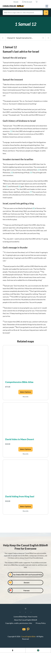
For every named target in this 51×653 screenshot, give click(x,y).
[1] (11, 131)
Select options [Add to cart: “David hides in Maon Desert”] (25, 449)
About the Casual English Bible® (25, 620)
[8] (34, 208)
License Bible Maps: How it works (25, 617)
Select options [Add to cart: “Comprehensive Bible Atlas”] (25, 392)
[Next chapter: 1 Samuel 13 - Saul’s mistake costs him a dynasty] (48, 38)
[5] (7, 186)
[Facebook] (21, 629)
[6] (20, 186)
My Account (27, 2)
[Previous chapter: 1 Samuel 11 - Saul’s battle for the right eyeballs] (2, 38)
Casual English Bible (28, 636)
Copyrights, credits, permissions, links (18, 623)
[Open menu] (25, 609)
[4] (31, 173)
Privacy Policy (41, 623)
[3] (12, 173)
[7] (31, 192)
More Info (25, 396)
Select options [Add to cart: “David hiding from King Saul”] (25, 506)
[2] (39, 170)
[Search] (46, 12)
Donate (16, 2)
